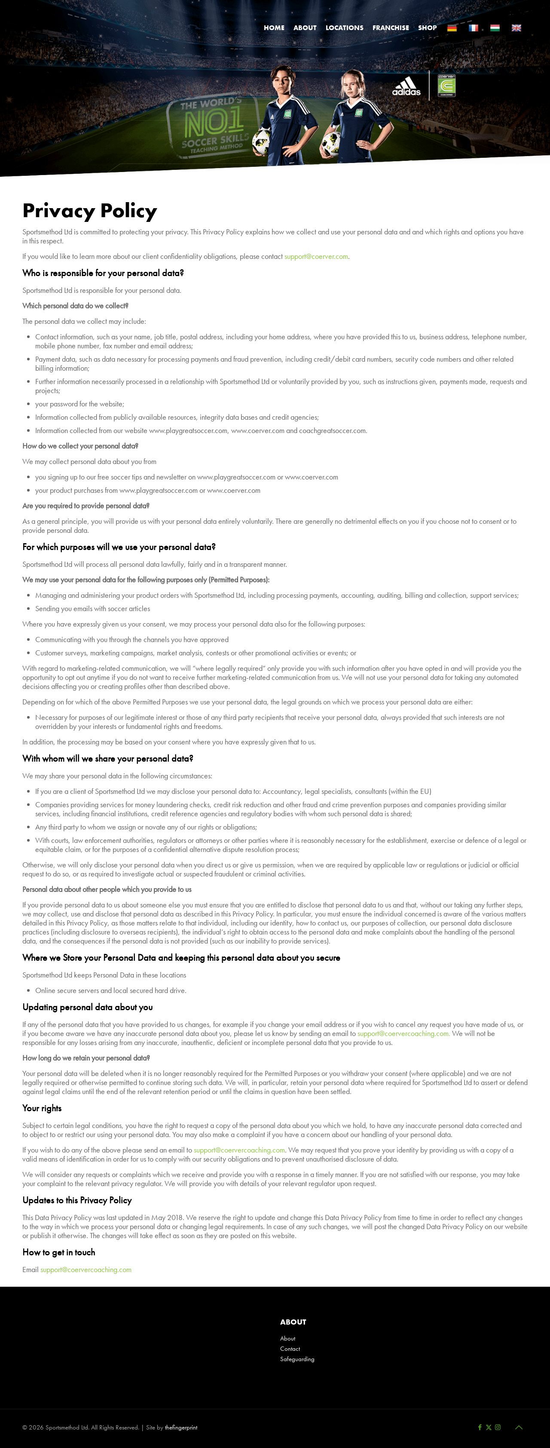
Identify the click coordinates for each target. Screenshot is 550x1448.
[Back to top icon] (519, 1427)
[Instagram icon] (498, 1427)
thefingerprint (181, 1427)
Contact (290, 1348)
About (287, 1338)
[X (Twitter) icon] (489, 1427)
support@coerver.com (316, 256)
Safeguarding (297, 1359)
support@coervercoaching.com (239, 1150)
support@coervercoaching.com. (404, 1033)
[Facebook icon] (480, 1427)
